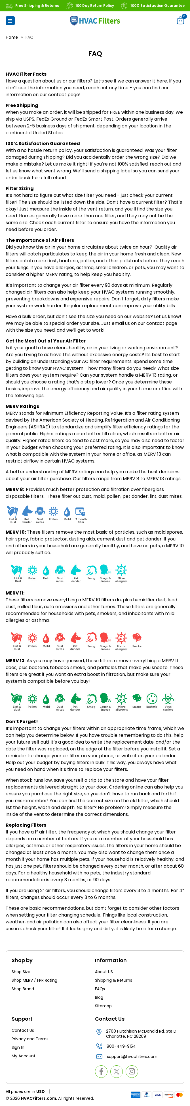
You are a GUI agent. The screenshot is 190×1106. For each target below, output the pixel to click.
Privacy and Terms (30, 1039)
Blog (99, 997)
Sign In (18, 1047)
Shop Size (21, 972)
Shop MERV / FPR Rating (34, 980)
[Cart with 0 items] (180, 20)
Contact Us (23, 1030)
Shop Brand (23, 989)
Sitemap (103, 1006)
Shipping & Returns (113, 980)
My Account (23, 1056)
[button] (10, 20)
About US (104, 972)
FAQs (100, 989)
